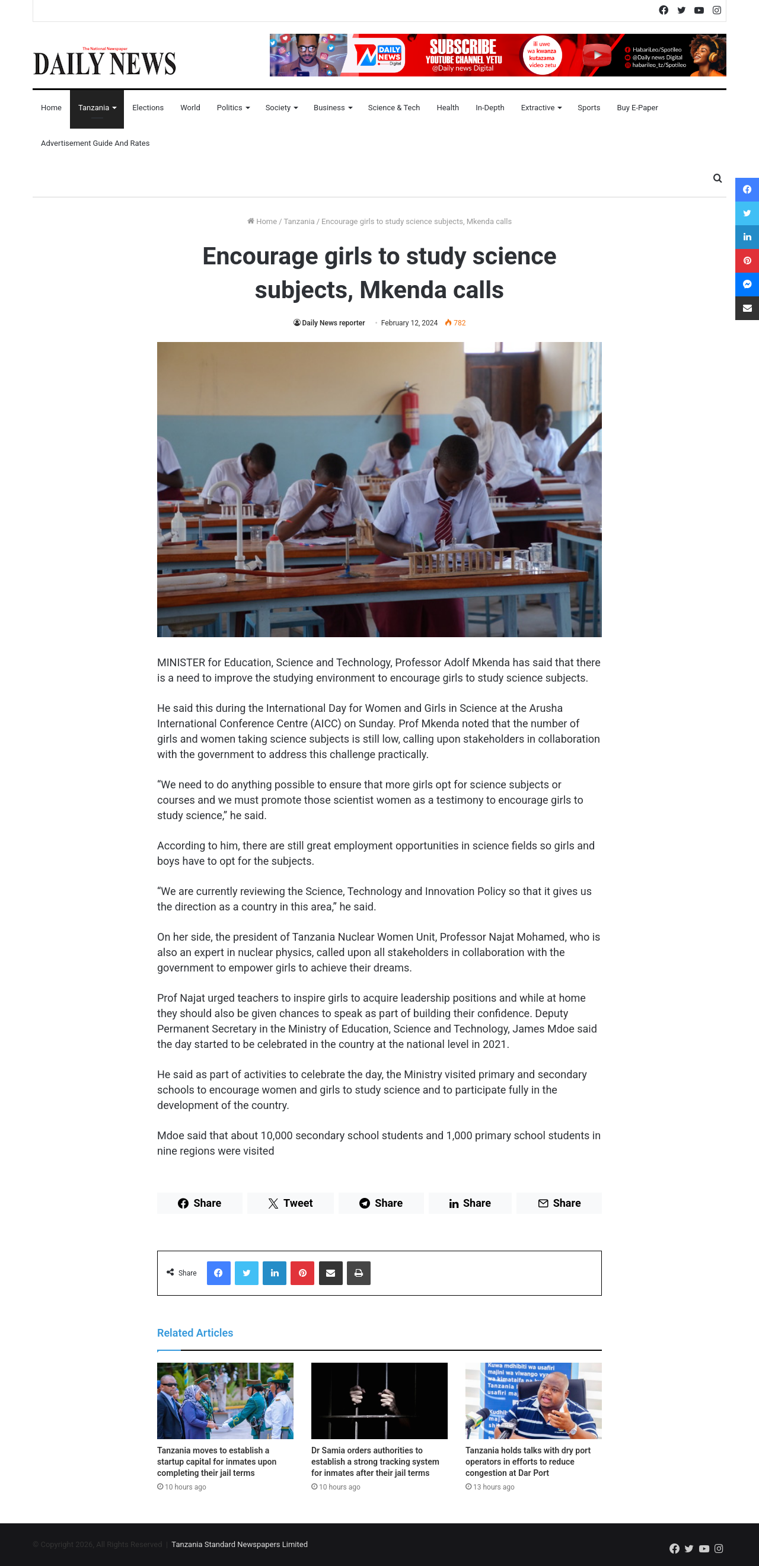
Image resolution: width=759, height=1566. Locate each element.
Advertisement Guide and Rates (95, 143)
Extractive (538, 107)
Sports (589, 107)
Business (329, 107)
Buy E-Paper (637, 107)
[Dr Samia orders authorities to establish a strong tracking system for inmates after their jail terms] (379, 1401)
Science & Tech (394, 107)
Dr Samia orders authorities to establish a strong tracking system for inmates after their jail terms (375, 1462)
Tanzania (93, 107)
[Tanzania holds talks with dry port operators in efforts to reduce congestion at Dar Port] (533, 1401)
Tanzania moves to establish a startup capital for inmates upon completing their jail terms (216, 1462)
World (190, 107)
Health (447, 107)
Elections (148, 107)
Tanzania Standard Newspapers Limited (239, 1544)
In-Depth (490, 107)
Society (278, 107)
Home (51, 107)
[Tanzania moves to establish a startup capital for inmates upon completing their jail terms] (225, 1401)
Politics (230, 107)
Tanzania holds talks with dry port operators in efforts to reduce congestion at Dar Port (528, 1462)
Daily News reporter (333, 323)
